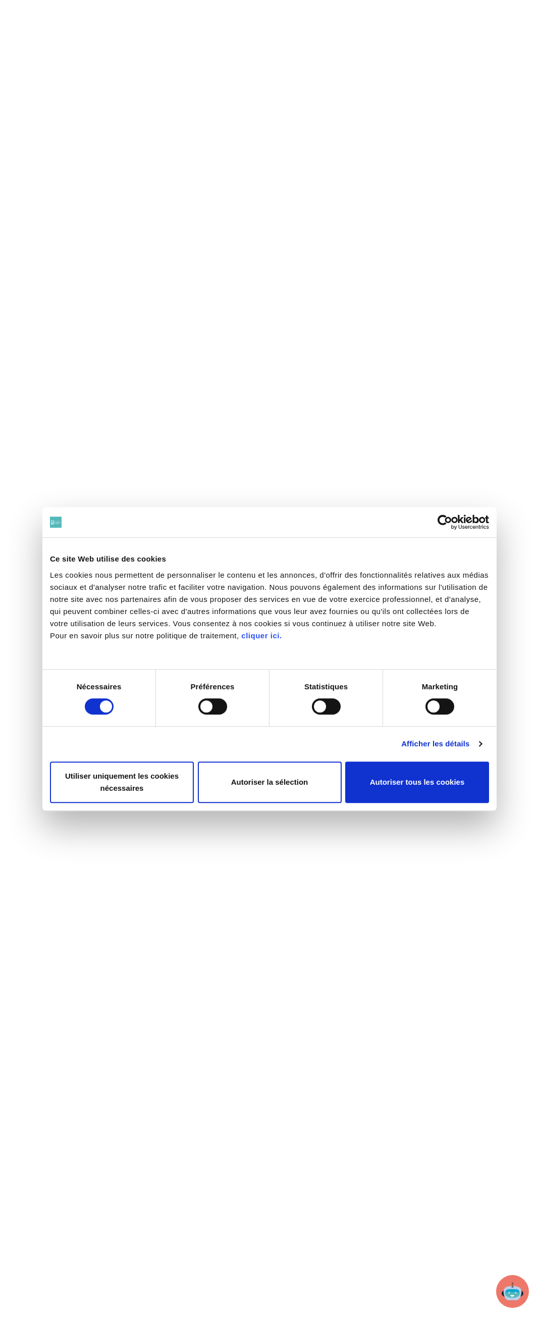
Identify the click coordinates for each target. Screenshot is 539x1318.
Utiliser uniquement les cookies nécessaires (122, 782)
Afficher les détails (435, 743)
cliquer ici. (261, 635)
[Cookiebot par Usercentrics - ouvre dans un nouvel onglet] (445, 522)
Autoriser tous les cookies (417, 782)
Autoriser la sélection (269, 782)
